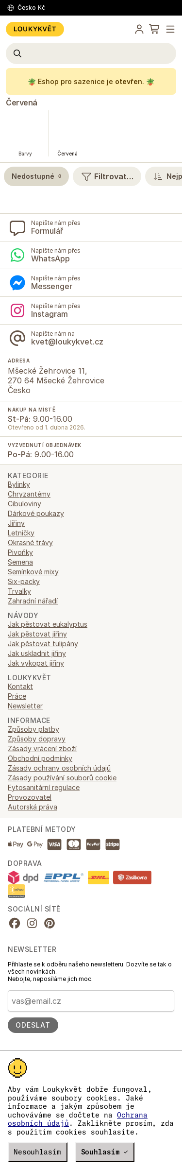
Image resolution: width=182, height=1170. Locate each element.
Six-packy (24, 581)
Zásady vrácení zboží (42, 748)
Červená (21, 102)
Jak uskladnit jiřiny (37, 653)
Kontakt (20, 686)
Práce (17, 696)
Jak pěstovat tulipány (43, 643)
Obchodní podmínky (40, 758)
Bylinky (19, 484)
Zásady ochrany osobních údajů (59, 768)
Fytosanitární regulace (44, 787)
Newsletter (25, 706)
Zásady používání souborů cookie (62, 778)
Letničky (21, 533)
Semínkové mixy (33, 572)
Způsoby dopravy (37, 739)
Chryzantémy (29, 494)
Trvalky (19, 591)
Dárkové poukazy (36, 513)
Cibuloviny (24, 503)
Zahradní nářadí (33, 601)
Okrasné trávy (30, 542)
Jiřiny (16, 523)
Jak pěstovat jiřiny (37, 634)
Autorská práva (32, 807)
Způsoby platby (33, 729)
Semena (20, 562)
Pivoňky (20, 552)
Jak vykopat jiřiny (36, 663)
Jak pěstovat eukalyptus (47, 624)
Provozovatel (29, 797)
